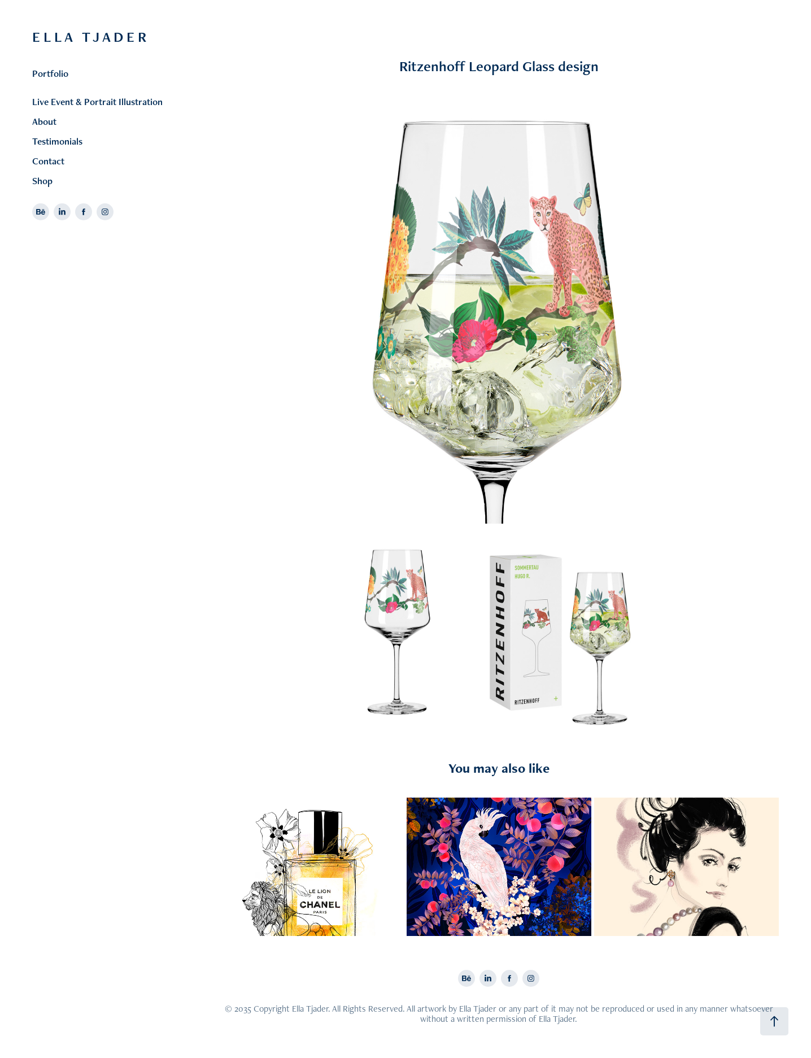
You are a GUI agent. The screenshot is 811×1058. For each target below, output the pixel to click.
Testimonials (57, 141)
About (44, 121)
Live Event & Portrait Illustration (97, 101)
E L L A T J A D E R (91, 36)
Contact (48, 161)
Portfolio (50, 73)
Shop (42, 181)
